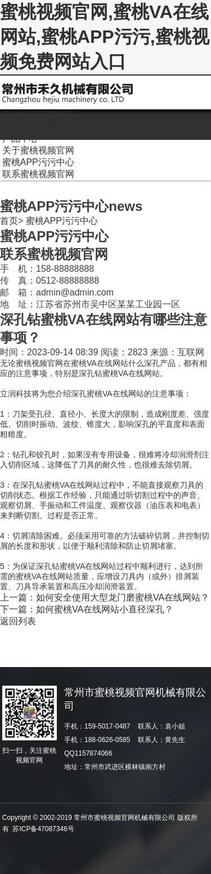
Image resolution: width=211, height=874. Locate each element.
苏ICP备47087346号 (43, 829)
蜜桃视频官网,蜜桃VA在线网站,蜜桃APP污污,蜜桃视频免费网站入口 (104, 37)
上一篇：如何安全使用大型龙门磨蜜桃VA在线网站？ (104, 597)
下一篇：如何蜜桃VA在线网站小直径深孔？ (86, 609)
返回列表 (18, 621)
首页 (9, 221)
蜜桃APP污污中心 (62, 221)
